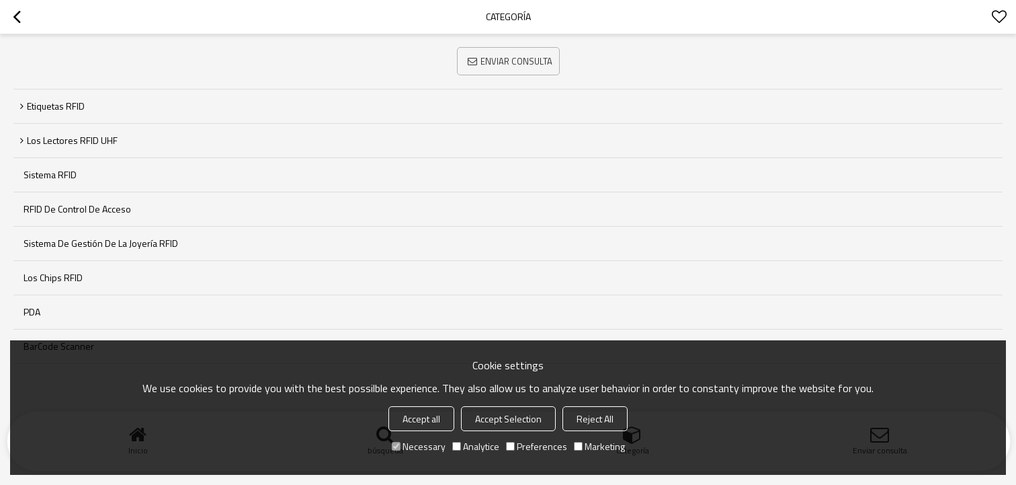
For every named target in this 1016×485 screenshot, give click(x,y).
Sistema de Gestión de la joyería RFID (101, 243)
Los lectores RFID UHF (72, 140)
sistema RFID (50, 174)
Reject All (595, 419)
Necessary (419, 446)
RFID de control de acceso (77, 209)
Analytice (475, 446)
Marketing (599, 446)
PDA (32, 312)
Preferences (536, 446)
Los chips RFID (53, 277)
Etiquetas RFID (56, 106)
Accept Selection (508, 419)
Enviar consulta (516, 61)
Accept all (421, 419)
